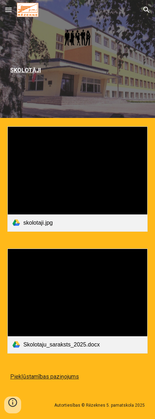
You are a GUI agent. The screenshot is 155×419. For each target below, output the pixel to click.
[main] (77, 70)
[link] (77, 178)
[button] (8, 9)
